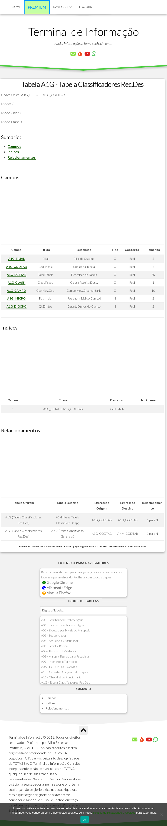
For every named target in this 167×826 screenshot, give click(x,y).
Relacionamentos (22, 157)
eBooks (85, 6)
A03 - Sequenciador (54, 635)
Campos (14, 146)
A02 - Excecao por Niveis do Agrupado (65, 630)
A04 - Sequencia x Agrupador (59, 641)
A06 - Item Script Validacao (58, 651)
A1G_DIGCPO (17, 306)
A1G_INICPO (16, 298)
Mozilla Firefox (56, 593)
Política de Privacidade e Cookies (114, 812)
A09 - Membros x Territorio (59, 661)
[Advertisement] (82, 214)
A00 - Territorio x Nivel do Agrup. (62, 620)
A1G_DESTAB (16, 274)
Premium (37, 7)
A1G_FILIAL (16, 258)
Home (16, 6)
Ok (84, 819)
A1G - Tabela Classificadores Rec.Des (65, 682)
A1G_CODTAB (16, 266)
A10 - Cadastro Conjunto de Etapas (64, 672)
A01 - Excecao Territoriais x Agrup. (63, 625)
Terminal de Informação (83, 31)
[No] (161, 814)
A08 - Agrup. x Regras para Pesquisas (65, 656)
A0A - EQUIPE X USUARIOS (59, 667)
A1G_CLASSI (16, 282)
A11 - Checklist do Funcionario (61, 677)
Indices (13, 152)
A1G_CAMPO (16, 290)
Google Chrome (57, 582)
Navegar (60, 6)
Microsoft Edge (57, 587)
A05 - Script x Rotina (54, 646)
